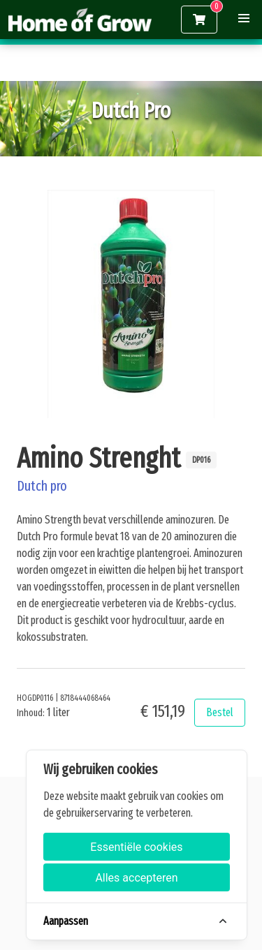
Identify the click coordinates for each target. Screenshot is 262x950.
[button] (244, 18)
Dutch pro (42, 485)
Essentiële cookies (136, 847)
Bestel (219, 712)
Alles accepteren (136, 877)
